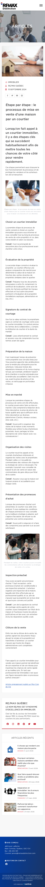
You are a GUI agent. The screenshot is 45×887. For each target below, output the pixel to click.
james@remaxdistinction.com (23, 853)
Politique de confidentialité (13, 878)
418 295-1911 (13, 851)
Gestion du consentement (23, 880)
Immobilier (12, 82)
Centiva (27, 884)
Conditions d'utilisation (34, 878)
